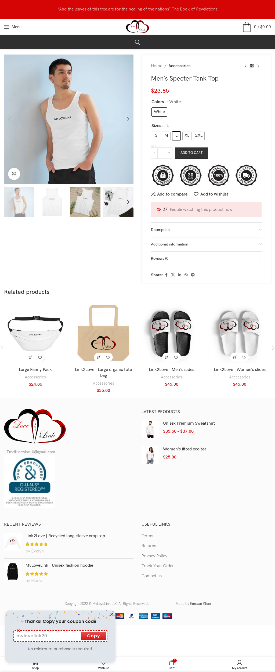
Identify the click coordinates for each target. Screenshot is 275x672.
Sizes (156, 125)
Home (156, 65)
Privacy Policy (154, 554)
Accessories (179, 65)
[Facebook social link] (166, 274)
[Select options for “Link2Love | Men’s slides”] (167, 356)
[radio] (159, 112)
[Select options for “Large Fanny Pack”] (30, 356)
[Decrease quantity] (154, 152)
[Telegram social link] (192, 274)
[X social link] (172, 274)
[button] (9, 119)
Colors (157, 101)
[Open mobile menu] (12, 26)
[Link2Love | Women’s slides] (239, 332)
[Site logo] (137, 26)
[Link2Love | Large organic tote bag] (103, 332)
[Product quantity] (162, 152)
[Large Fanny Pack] (35, 332)
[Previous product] (245, 66)
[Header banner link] (137, 9)
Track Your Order (158, 565)
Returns (149, 544)
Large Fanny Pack (35, 368)
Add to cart (191, 152)
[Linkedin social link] (179, 274)
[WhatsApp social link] (186, 274)
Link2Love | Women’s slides (240, 368)
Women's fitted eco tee (185, 447)
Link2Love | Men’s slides (171, 368)
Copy (93, 636)
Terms (147, 534)
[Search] (137, 42)
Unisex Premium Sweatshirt (189, 422)
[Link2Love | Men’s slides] (171, 332)
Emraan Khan (200, 603)
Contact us (152, 574)
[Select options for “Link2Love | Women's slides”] (235, 356)
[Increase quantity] (169, 152)
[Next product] (258, 66)
